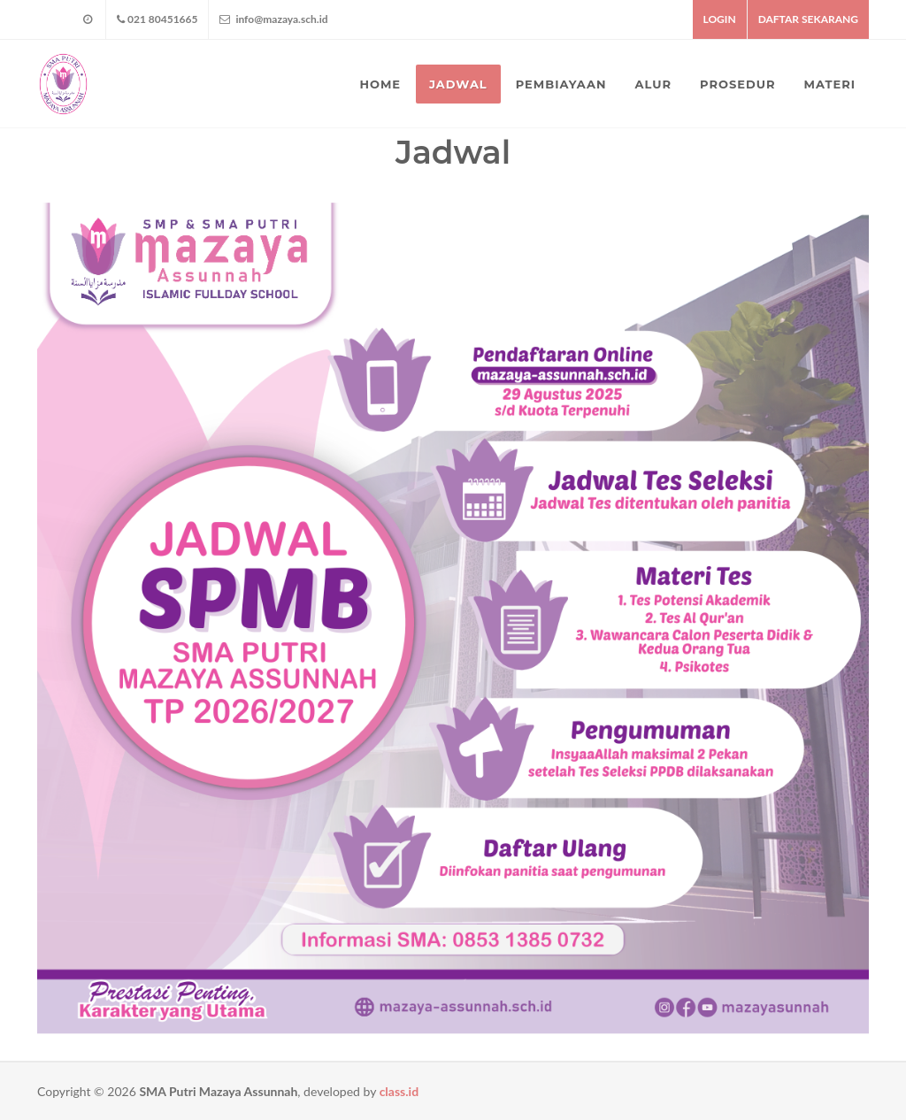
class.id (399, 1091)
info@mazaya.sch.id (273, 19)
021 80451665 (157, 19)
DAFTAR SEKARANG (808, 19)
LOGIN (719, 19)
